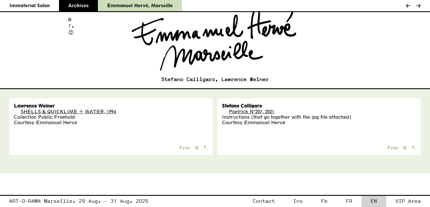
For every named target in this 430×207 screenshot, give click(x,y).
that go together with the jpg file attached (301, 117)
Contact (264, 201)
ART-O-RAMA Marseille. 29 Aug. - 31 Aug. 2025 (79, 201)
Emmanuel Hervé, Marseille (140, 5)
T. (71, 26)
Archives (78, 5)
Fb (324, 201)
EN (374, 201)
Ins (298, 201)
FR (349, 201)
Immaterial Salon (29, 5)
